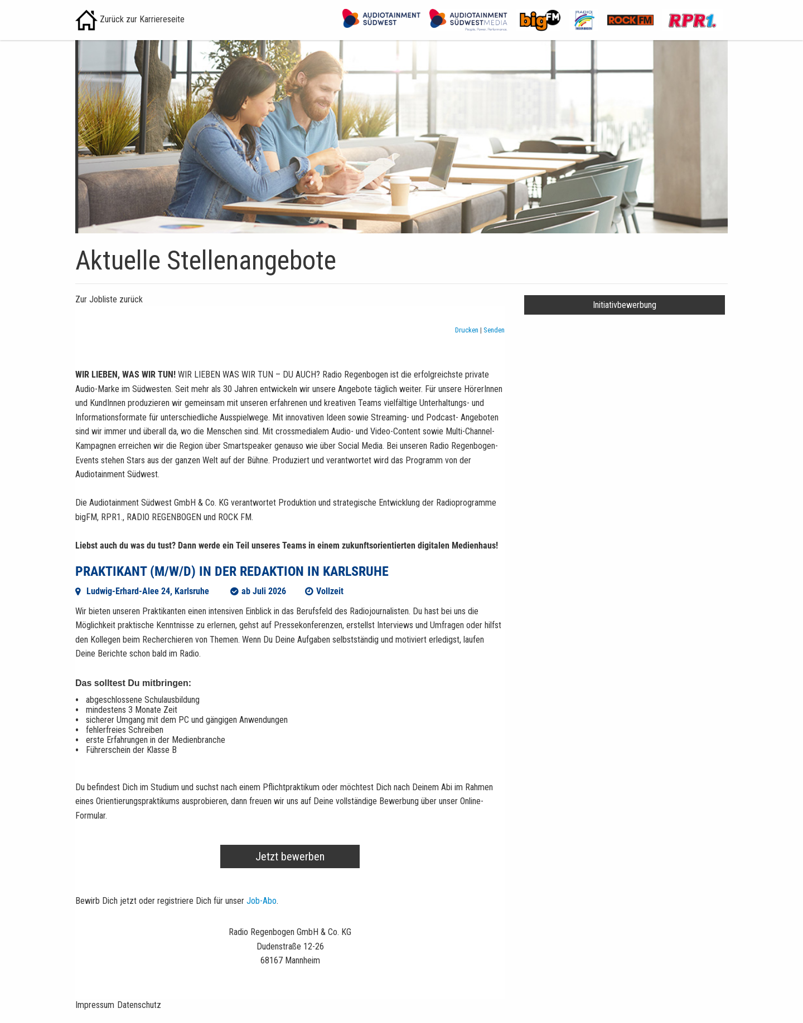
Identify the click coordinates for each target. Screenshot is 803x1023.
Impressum (94, 1005)
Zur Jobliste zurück (109, 299)
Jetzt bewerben (290, 856)
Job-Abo (261, 900)
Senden (494, 330)
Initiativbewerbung (624, 305)
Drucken (467, 330)
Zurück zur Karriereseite (130, 19)
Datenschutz (139, 1005)
